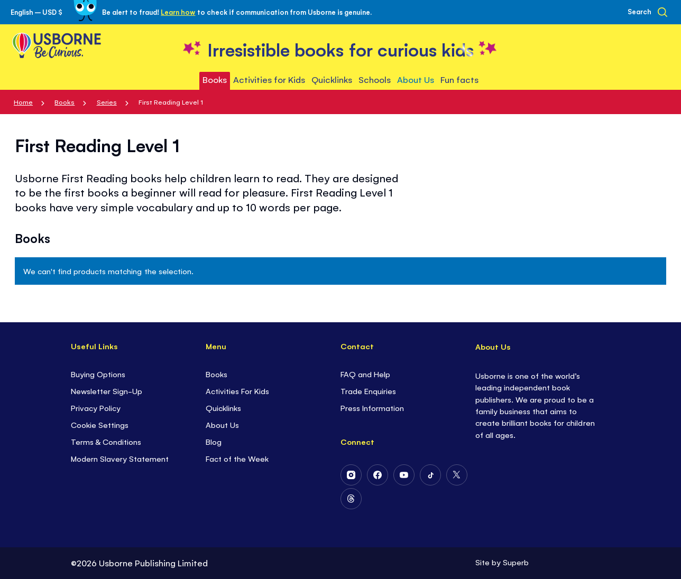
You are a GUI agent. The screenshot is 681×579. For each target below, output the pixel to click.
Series (107, 101)
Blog (214, 441)
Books (64, 101)
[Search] (647, 12)
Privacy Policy (96, 408)
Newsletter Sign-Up (106, 391)
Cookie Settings (99, 424)
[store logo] (340, 48)
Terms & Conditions (106, 441)
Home (23, 101)
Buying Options (98, 374)
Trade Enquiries (368, 391)
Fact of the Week (237, 458)
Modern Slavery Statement (120, 458)
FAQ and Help (365, 374)
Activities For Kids (237, 391)
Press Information (372, 408)
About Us (222, 424)
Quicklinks (223, 408)
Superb (516, 562)
